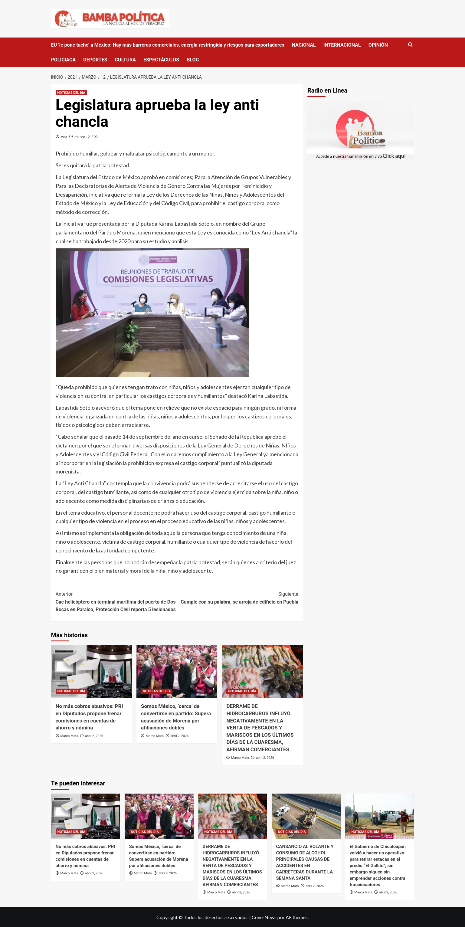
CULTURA (125, 60)
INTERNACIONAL (342, 45)
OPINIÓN (378, 45)
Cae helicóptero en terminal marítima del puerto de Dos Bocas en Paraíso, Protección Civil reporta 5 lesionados (116, 601)
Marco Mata (69, 736)
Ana (64, 136)
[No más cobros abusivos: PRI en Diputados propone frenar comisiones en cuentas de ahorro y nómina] (91, 671)
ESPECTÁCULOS (161, 60)
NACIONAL (304, 45)
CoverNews (264, 917)
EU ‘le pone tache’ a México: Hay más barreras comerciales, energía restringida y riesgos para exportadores (167, 45)
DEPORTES (95, 60)
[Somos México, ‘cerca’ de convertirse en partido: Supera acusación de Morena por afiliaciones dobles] (176, 671)
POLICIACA (63, 60)
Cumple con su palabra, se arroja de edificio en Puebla (237, 597)
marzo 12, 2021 (87, 136)
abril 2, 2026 (94, 736)
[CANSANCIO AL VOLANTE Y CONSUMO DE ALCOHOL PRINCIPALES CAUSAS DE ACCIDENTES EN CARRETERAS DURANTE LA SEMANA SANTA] (306, 816)
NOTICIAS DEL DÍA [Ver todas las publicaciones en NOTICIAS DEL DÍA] (71, 93)
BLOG (193, 60)
